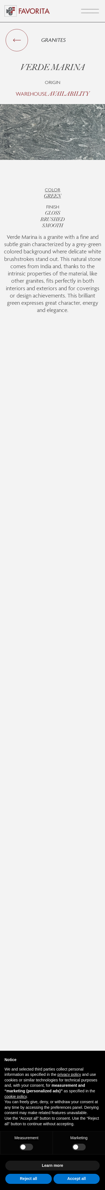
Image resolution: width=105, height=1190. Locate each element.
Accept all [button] (76, 1178)
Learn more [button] (52, 1165)
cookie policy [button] (15, 1096)
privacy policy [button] (69, 1074)
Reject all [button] (28, 1178)
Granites (53, 40)
